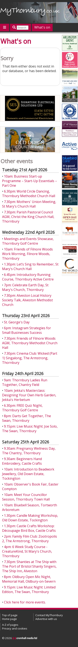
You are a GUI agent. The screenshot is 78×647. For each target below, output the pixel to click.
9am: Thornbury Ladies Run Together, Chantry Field (24, 382)
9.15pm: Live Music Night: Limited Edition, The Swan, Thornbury (29, 589)
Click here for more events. (25, 602)
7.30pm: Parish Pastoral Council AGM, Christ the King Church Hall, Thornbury (28, 217)
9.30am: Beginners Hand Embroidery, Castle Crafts (22, 461)
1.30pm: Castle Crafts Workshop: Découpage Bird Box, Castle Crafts (29, 528)
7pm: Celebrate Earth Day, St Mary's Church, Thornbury (25, 287)
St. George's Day (17, 322)
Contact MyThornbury (49, 615)
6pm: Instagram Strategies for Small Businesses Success (26, 330)
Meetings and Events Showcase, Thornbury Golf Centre (28, 241)
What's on (42, 27)
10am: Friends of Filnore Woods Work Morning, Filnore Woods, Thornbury (27, 254)
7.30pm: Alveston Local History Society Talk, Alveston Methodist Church (27, 300)
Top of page (9, 615)
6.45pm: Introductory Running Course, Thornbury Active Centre (28, 277)
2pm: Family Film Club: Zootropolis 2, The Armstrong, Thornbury (29, 538)
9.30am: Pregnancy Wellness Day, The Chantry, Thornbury (29, 450)
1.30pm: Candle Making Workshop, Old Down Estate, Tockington (30, 517)
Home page (9, 619)
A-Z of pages (10, 625)
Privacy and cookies (14, 628)
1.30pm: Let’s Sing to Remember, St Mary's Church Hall (30, 266)
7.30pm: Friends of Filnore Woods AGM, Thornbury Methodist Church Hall (29, 343)
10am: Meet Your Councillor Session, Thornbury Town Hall (26, 497)
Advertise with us (46, 619)
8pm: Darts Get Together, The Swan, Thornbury (26, 418)
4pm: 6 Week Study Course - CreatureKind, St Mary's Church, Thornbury (27, 551)
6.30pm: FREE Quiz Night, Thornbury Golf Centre (22, 407)
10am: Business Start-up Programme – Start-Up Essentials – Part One (29, 181)
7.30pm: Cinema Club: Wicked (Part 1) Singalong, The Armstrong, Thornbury (29, 358)
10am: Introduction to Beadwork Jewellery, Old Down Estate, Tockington (28, 474)
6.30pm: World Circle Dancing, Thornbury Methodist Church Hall (28, 193)
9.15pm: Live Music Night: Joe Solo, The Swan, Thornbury (30, 428)
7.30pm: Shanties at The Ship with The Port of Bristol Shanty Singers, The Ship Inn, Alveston (29, 566)
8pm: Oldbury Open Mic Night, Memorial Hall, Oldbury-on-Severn (29, 579)
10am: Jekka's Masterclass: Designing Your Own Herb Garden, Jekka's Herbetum (29, 395)
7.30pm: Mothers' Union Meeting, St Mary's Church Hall (29, 204)
